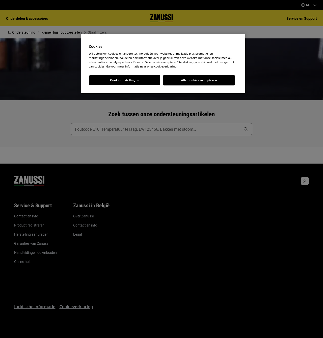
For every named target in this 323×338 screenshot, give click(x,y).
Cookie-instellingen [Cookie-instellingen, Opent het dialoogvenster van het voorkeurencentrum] (124, 80)
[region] (163, 64)
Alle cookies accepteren (199, 80)
